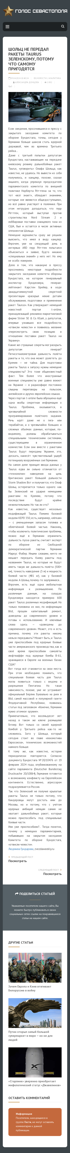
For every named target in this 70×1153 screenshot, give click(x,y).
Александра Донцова (26, 82)
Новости (42, 78)
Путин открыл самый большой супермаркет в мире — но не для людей (30, 1036)
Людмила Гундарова (20, 849)
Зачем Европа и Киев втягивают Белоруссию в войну (29, 988)
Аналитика (55, 78)
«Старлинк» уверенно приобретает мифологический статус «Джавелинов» (34, 1083)
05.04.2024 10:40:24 (18, 78)
